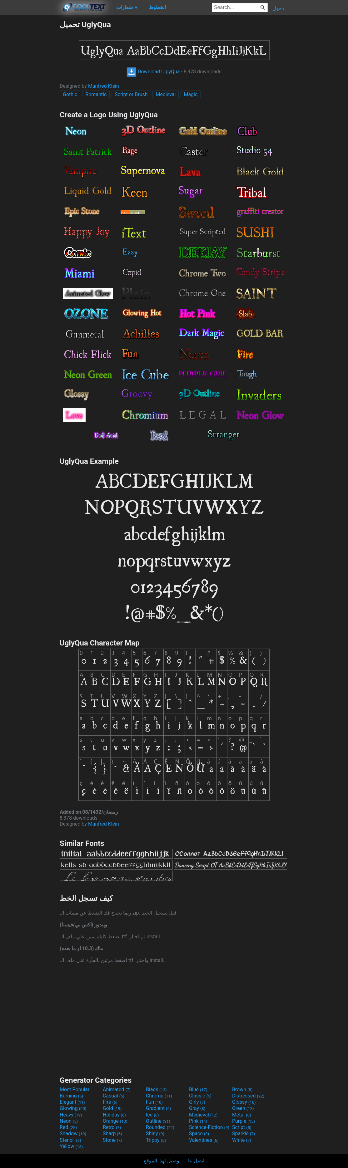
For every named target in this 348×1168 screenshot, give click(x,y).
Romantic (96, 94)
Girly (197, 1102)
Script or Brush (131, 94)
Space (199, 1133)
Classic (200, 1096)
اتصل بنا (196, 1161)
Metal (241, 1115)
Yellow (71, 1146)
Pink (198, 1121)
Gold (112, 1108)
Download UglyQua (153, 72)
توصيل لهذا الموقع (162, 1161)
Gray (197, 1108)
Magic (190, 94)
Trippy (156, 1140)
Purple (243, 1121)
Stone (112, 1140)
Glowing (73, 1108)
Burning (71, 1096)
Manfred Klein (103, 86)
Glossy (244, 1102)
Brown (242, 1089)
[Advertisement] (30, 113)
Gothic (70, 94)
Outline (158, 1121)
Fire (110, 1102)
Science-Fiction (209, 1127)
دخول (278, 8)
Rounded (160, 1127)
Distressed (248, 1096)
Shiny (155, 1133)
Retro (112, 1127)
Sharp (112, 1133)
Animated (117, 1089)
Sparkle (243, 1133)
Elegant (72, 1102)
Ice (152, 1115)
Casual (113, 1096)
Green (243, 1108)
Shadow (73, 1133)
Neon (69, 1121)
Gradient (158, 1108)
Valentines (204, 1140)
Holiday (114, 1115)
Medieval (166, 94)
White (241, 1140)
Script (241, 1127)
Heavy (71, 1115)
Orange (115, 1121)
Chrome (159, 1096)
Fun (154, 1102)
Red (68, 1127)
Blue (198, 1089)
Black (156, 1089)
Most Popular (75, 1089)
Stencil (70, 1140)
